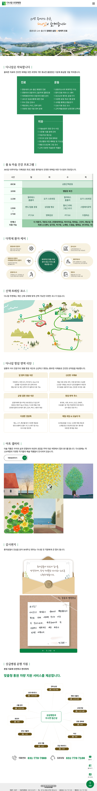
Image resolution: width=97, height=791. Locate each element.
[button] (43, 660)
